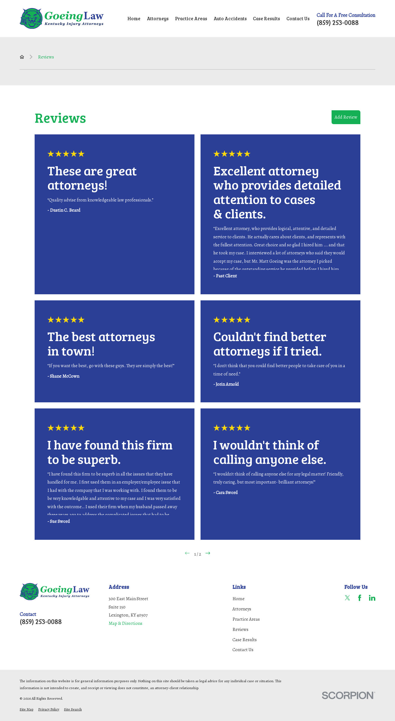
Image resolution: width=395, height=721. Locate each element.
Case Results (244, 639)
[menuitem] (26, 709)
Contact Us (242, 649)
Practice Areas (246, 619)
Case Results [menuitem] (266, 18)
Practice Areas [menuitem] (191, 18)
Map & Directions (125, 623)
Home (238, 598)
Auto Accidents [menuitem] (230, 18)
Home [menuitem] (133, 18)
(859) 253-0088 (338, 22)
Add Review (346, 117)
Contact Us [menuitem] (298, 18)
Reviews (240, 629)
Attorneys (241, 609)
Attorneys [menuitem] (158, 18)
